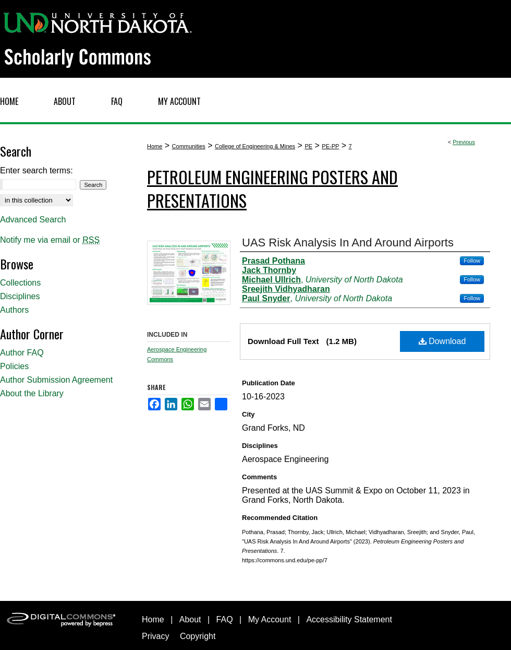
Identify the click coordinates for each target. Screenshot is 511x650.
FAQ (224, 619)
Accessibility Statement (349, 619)
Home (154, 146)
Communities (188, 146)
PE (308, 146)
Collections (20, 282)
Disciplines (20, 296)
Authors (14, 309)
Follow (472, 260)
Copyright (197, 636)
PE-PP (330, 146)
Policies (14, 366)
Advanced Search (33, 219)
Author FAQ (22, 352)
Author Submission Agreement (56, 379)
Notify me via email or (50, 240)
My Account (269, 619)
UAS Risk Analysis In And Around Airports (348, 242)
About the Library (32, 393)
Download (442, 341)
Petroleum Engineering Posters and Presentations (272, 188)
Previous (464, 142)
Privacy (155, 636)
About (190, 619)
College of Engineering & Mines (255, 146)
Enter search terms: (36, 170)
